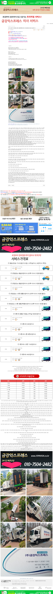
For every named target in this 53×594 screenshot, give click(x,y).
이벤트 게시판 (31, 578)
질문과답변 (24, 578)
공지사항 (21, 578)
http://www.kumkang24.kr (18, 124)
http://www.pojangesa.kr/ (11, 124)
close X (51, 3)
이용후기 (27, 578)
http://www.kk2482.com (25, 124)
